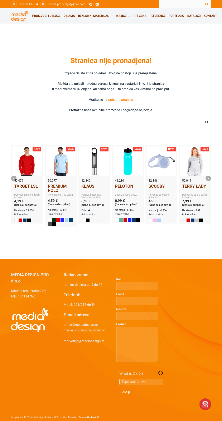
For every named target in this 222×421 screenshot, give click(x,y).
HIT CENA (140, 15)
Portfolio (176, 15)
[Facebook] (90, 4)
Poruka (137, 342)
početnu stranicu (120, 100)
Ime (137, 282)
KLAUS (87, 186)
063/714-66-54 (29, 4)
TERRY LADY (194, 186)
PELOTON (124, 186)
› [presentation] (208, 178)
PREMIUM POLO (57, 188)
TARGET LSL (26, 186)
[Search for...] (181, 4)
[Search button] (207, 4)
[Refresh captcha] (160, 373)
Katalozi (194, 15)
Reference (157, 15)
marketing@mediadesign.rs (84, 341)
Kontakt (210, 15)
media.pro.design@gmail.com (67, 4)
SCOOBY (157, 186)
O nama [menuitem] (69, 15)
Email (137, 297)
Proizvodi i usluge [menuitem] (46, 15)
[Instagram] (97, 4)
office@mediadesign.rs (81, 325)
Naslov (137, 312)
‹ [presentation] (14, 178)
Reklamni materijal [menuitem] (96, 16)
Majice (124, 16)
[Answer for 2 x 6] (141, 382)
